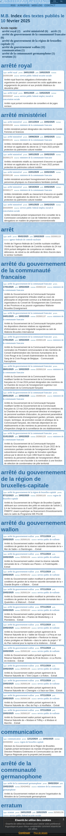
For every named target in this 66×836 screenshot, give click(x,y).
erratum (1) (9, 56)
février (13, 20)
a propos (23, 5)
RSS (13, 5)
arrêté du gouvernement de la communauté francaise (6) (33, 36)
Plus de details (41, 833)
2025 (25, 20)
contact (50, 5)
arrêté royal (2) (11, 31)
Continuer (24, 832)
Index (16, 15)
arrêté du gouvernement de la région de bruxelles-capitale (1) (31, 42)
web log (37, 5)
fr (54, 1)
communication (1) (13, 50)
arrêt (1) (56, 31)
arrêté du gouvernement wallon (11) (23, 47)
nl (61, 1)
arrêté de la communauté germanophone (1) (28, 53)
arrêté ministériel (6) (35, 31)
